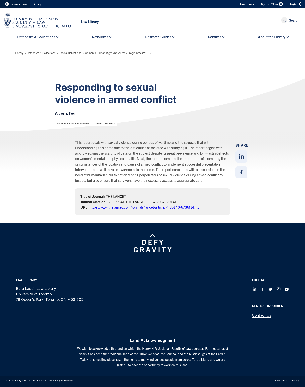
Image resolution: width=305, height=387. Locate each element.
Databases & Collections (41, 53)
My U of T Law (272, 4)
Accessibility (281, 380)
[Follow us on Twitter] (270, 289)
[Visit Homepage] (37, 20)
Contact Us (261, 315)
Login (295, 4)
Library (37, 4)
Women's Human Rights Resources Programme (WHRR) (118, 53)
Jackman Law (15, 4)
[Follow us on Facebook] (262, 289)
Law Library (247, 4)
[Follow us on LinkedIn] (254, 289)
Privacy (295, 380)
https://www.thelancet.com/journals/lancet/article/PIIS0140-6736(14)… (144, 207)
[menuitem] (37, 36)
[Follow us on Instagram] (278, 289)
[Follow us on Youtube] (286, 289)
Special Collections (70, 53)
